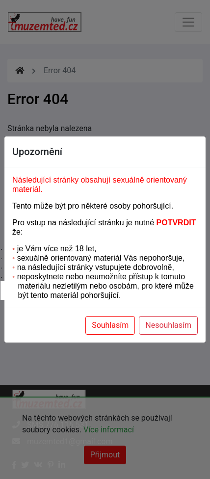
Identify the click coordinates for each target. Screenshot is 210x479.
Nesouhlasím (168, 325)
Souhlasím (110, 325)
